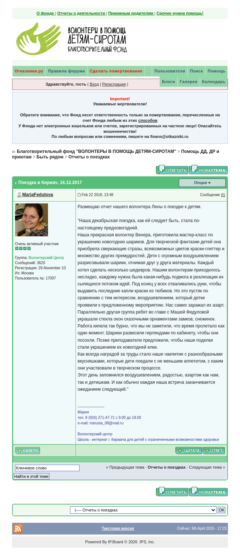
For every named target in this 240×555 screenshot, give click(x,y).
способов (147, 120)
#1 (223, 195)
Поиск (196, 71)
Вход (94, 84)
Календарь (214, 81)
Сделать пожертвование (116, 71)
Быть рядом (50, 157)
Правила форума (66, 71)
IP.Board (115, 542)
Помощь (216, 71)
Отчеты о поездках (89, 157)
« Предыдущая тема (125, 467)
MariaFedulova (37, 194)
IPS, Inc (147, 542)
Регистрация (114, 84)
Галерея (188, 81)
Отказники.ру (29, 71)
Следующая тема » (207, 467)
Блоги (168, 81)
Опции (200, 182)
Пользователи (169, 71)
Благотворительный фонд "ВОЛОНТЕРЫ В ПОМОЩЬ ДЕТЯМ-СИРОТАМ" (96, 151)
